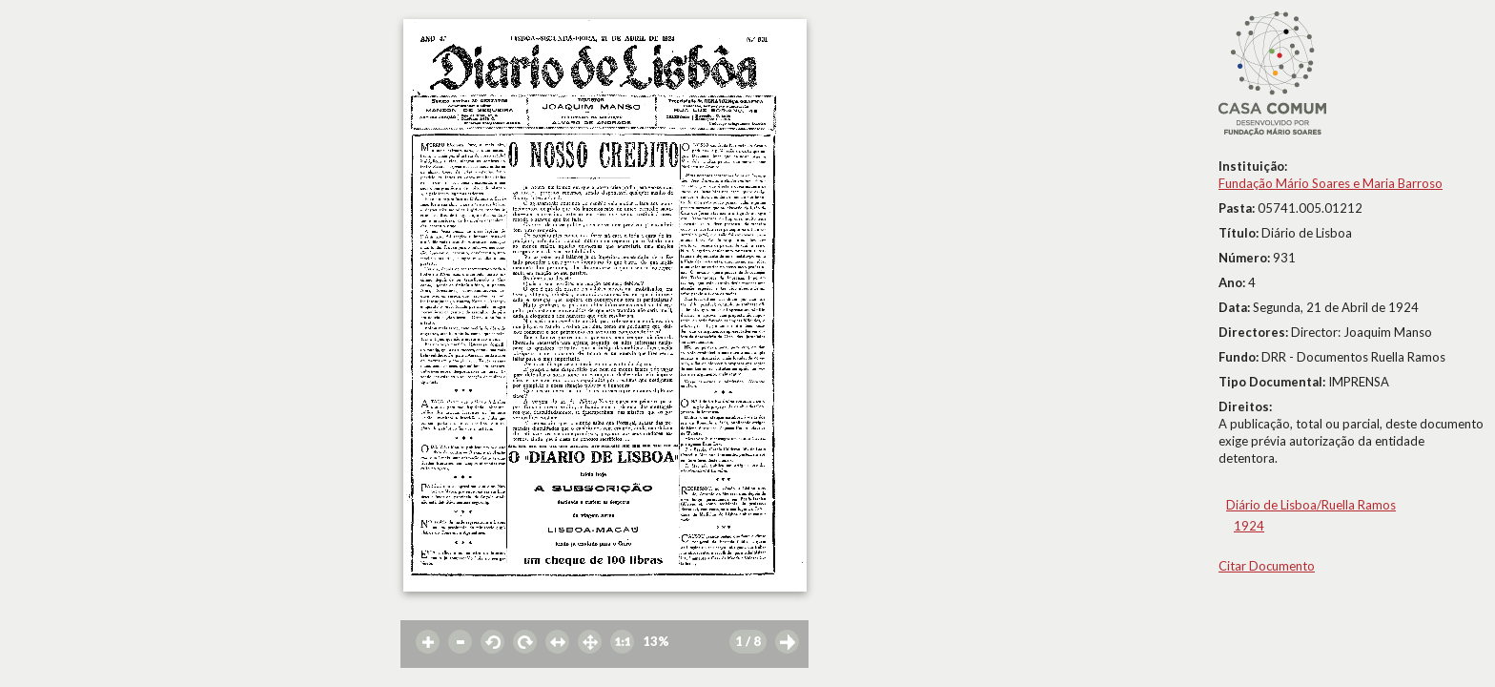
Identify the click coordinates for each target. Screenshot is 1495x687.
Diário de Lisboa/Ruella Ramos (1311, 504)
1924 (1249, 525)
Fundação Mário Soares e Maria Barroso (1331, 183)
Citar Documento (1267, 565)
